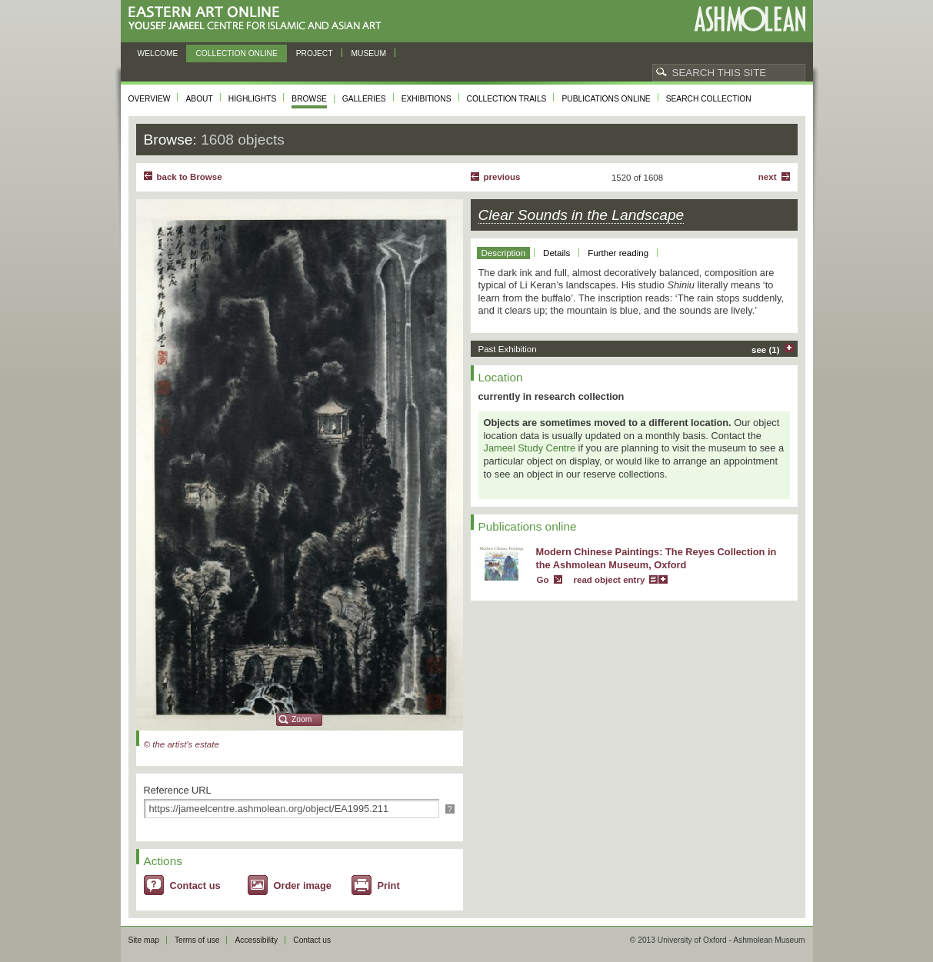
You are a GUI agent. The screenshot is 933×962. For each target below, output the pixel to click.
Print (389, 885)
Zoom (302, 719)
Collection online (236, 53)
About (198, 99)
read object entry (609, 579)
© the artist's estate (181, 744)
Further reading (618, 253)
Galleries (364, 99)
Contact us (195, 885)
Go (543, 579)
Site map (143, 940)
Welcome (158, 53)
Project (314, 53)
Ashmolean (749, 19)
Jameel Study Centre (530, 448)
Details (556, 253)
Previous (502, 176)
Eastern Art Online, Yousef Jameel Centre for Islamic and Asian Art (258, 19)
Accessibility (256, 940)
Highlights (252, 99)
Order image (303, 885)
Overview (149, 99)
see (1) (765, 350)
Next (767, 176)
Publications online (605, 99)
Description (503, 253)
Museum (369, 53)
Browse (309, 99)
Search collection (708, 99)
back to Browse (189, 176)
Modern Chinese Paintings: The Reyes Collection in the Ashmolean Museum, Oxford (656, 558)
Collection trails (507, 99)
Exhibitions (427, 99)
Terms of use (197, 940)
